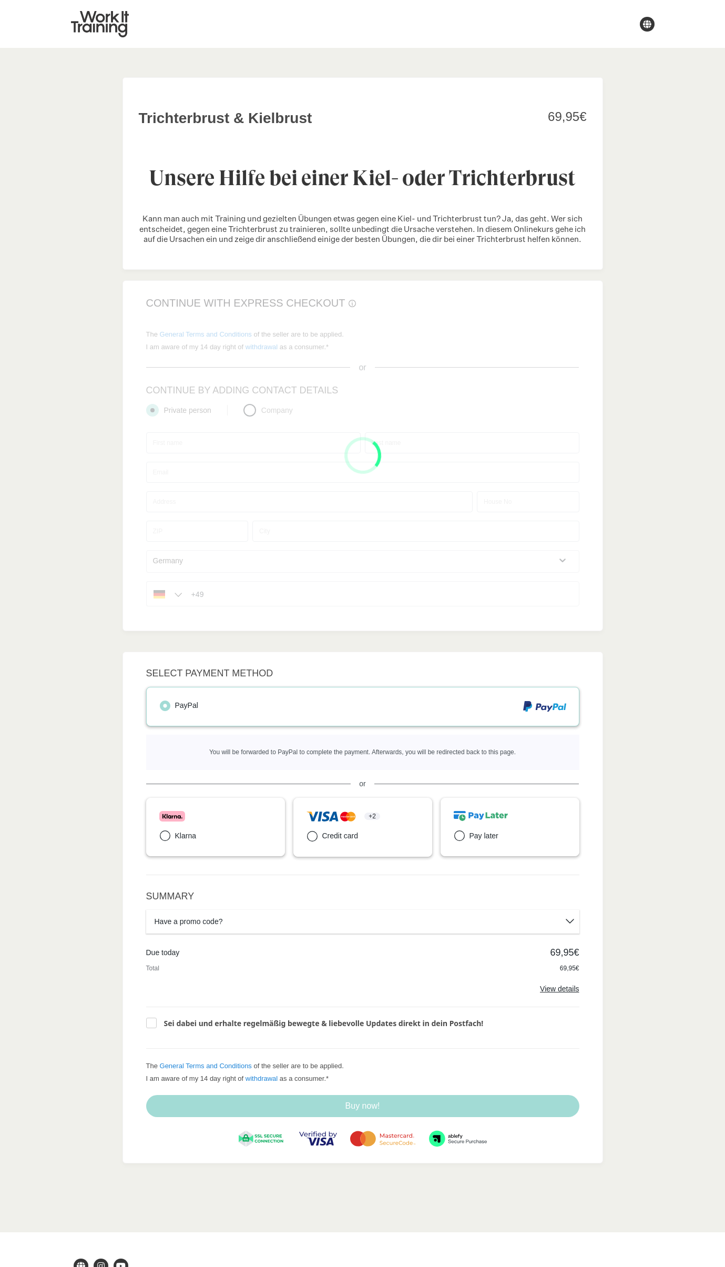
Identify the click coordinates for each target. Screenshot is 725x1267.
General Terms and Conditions (206, 1066)
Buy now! (362, 1105)
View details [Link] (559, 989)
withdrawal (262, 1078)
